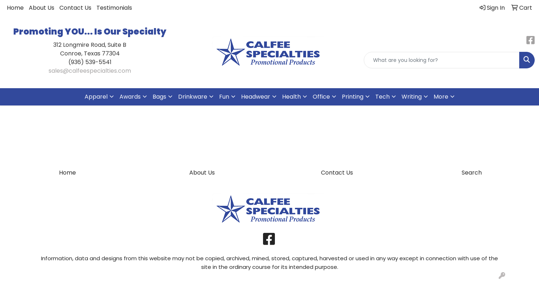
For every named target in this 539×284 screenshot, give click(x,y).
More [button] (441, 97)
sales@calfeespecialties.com (90, 71)
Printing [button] (352, 97)
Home (15, 8)
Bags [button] (159, 97)
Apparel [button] (96, 97)
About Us (41, 8)
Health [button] (291, 97)
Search (472, 172)
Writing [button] (412, 97)
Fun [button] (224, 97)
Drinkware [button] (192, 97)
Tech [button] (382, 97)
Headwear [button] (255, 97)
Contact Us (75, 8)
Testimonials (114, 8)
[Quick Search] (442, 60)
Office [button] (321, 97)
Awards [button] (130, 97)
